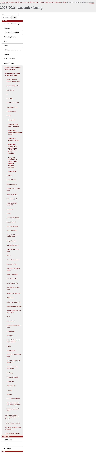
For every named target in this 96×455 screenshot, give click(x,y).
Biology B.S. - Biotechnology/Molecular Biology (14, 132)
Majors (6, 41)
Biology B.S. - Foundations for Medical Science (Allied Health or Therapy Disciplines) (12, 149)
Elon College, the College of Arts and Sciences (51, 2)
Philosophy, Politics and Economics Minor (13, 340)
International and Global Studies (13, 269)
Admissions (7, 28)
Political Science (11, 350)
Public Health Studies (12, 377)
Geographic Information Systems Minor (13, 235)
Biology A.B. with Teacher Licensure (13, 125)
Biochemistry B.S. (11, 111)
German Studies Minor (13, 245)
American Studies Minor (13, 85)
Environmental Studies (13, 217)
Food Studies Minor (12, 230)
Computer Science (12, 184)
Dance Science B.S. (12, 194)
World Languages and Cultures (13, 410)
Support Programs (9, 63)
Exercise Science (11, 222)
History (9, 255)
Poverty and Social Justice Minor (14, 355)
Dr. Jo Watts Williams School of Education (13, 428)
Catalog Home (8, 439)
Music (8, 316)
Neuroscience (10, 321)
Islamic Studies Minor (12, 274)
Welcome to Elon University (11, 24)
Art (7, 94)
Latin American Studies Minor (13, 288)
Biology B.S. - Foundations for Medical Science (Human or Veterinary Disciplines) (12, 162)
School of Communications (12, 423)
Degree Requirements (10, 37)
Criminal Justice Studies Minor (13, 189)
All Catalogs (7, 448)
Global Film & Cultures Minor (13, 250)
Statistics (9, 394)
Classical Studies (11, 180)
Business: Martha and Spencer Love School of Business (11, 416)
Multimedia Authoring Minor (14, 306)
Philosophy (10, 335)
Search (14, 17)
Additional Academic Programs (12, 50)
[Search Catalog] (10, 15)
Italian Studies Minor (12, 279)
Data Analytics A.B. (12, 199)
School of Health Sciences (12, 433)
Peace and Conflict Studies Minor (14, 326)
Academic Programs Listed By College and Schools (27, 2)
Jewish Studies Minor (12, 283)
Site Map (6, 444)
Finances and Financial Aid (11, 32)
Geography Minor (11, 241)
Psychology (10, 373)
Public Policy (10, 381)
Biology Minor (12, 171)
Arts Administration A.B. (13, 103)
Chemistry (9, 175)
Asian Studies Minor (12, 107)
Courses (6, 54)
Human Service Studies (13, 260)
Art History (9, 98)
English (9, 213)
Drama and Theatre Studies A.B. (12, 204)
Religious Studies (11, 385)
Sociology (9, 390)
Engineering (10, 209)
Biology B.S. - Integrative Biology (13, 139)
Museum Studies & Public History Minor (14, 311)
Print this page (91, 3)
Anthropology (10, 90)
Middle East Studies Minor (14, 302)
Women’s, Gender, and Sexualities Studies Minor (13, 403)
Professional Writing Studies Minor (12, 367)
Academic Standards (9, 58)
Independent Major (12, 264)
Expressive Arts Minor (12, 226)
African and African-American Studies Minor (13, 80)
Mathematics (10, 298)
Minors (6, 45)
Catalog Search (5, 14)
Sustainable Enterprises (13, 398)
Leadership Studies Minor (14, 293)
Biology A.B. (11, 120)
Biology (64, 2)
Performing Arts (11, 331)
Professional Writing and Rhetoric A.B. (13, 361)
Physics (9, 346)
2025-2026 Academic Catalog (7, 2)
